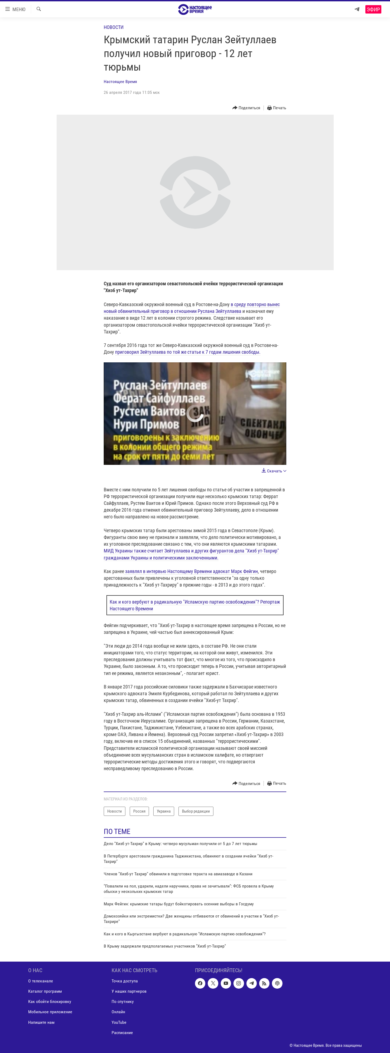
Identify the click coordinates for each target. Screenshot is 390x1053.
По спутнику (123, 1001)
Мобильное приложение (50, 1011)
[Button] (246, 108)
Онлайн (118, 1011)
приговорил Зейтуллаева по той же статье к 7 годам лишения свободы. (188, 352)
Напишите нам (41, 1022)
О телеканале (40, 981)
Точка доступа (125, 981)
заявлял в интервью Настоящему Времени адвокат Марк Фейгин (191, 571)
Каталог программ (45, 991)
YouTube (119, 1022)
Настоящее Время (120, 81)
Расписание (122, 1032)
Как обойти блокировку (49, 1001)
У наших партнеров (129, 991)
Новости (113, 27)
